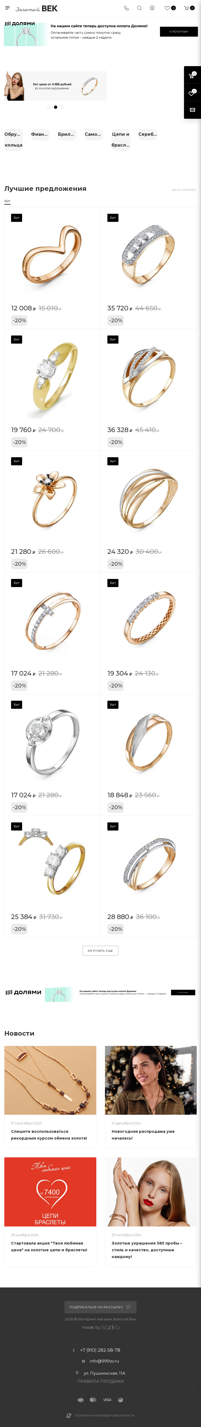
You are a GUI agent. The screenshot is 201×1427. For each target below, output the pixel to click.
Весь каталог (184, 184)
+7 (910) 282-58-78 (100, 1345)
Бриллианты (167, 134)
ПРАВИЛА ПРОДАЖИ (100, 1375)
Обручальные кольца (33, 134)
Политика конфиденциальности (105, 1410)
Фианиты (100, 134)
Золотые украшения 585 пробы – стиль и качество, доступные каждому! (147, 1244)
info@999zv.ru (104, 1355)
